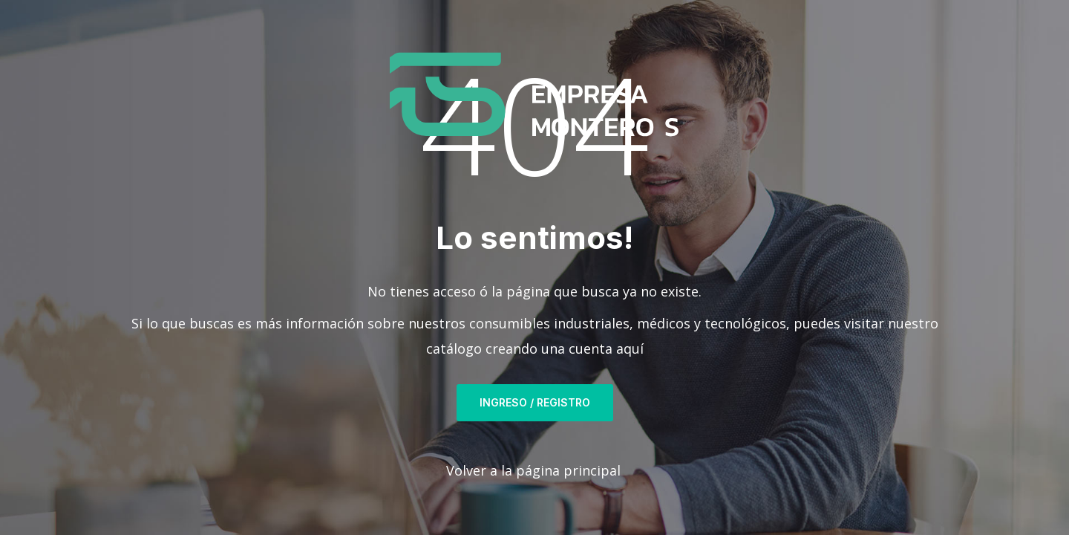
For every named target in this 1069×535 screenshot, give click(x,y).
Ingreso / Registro (535, 402)
